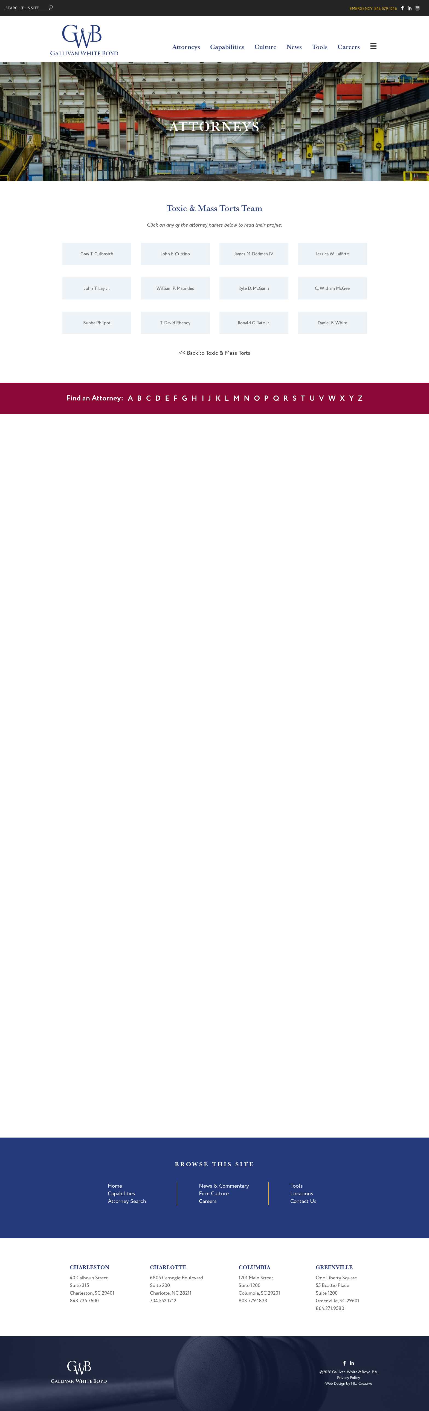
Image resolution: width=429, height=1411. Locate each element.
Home (115, 1186)
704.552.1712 (163, 1300)
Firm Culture (214, 1194)
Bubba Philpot (97, 323)
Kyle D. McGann (254, 288)
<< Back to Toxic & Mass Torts (214, 353)
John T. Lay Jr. (97, 288)
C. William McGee (332, 288)
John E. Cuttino (175, 254)
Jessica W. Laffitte (332, 254)
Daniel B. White (332, 323)
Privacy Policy (348, 1377)
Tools (319, 46)
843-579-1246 (385, 8)
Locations (301, 1194)
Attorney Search (127, 1201)
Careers (349, 46)
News (294, 46)
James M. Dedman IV (253, 254)
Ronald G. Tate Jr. (254, 323)
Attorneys (186, 46)
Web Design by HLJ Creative (348, 1383)
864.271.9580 (330, 1308)
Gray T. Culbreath (96, 254)
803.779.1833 (253, 1300)
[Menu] (373, 46)
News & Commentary (224, 1186)
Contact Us (303, 1201)
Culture (265, 46)
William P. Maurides (175, 288)
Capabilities (227, 46)
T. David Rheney (175, 323)
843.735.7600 (84, 1300)
